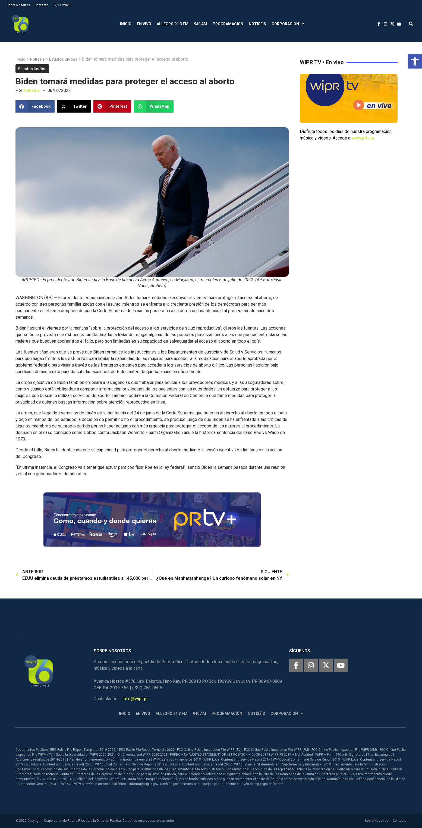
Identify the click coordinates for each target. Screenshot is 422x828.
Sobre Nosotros (18, 5)
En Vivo (144, 24)
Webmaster (165, 821)
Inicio (125, 24)
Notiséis (257, 24)
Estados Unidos (63, 59)
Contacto (41, 5)
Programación (228, 24)
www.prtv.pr (362, 138)
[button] (415, 61)
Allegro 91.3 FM (172, 24)
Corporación (288, 24)
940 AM (200, 24)
